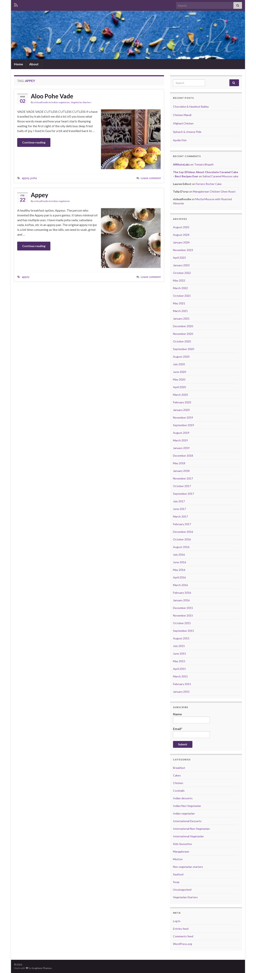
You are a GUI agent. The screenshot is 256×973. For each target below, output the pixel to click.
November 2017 (183, 478)
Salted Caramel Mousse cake (220, 176)
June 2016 (179, 562)
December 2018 (183, 455)
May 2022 (179, 280)
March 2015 (180, 676)
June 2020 (179, 371)
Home (18, 64)
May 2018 (179, 463)
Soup (176, 882)
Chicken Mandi (182, 115)
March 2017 (180, 516)
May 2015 (179, 661)
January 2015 (181, 691)
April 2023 (179, 257)
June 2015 (179, 653)
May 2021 (179, 303)
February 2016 (182, 592)
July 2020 (179, 364)
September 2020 (183, 349)
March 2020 (180, 394)
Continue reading (33, 142)
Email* (191, 732)
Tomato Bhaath (204, 164)
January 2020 (181, 410)
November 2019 (183, 417)
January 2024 (181, 242)
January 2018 (181, 470)
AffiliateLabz (181, 164)
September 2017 (183, 493)
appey (25, 178)
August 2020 (181, 356)
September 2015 (183, 630)
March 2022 (180, 288)
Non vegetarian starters (188, 866)
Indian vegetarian (60, 102)
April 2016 (179, 577)
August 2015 (181, 638)
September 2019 (183, 425)
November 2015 (183, 615)
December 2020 (183, 326)
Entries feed (180, 928)
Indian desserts (183, 798)
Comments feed (183, 936)
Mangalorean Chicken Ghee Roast (214, 191)
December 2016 (183, 531)
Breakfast (179, 767)
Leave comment (151, 178)
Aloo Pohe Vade (52, 96)
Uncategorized (182, 889)
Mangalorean (181, 851)
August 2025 (181, 227)
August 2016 (181, 547)
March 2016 (180, 585)
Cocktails (179, 790)
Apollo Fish (180, 140)
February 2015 (182, 684)
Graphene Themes (42, 968)
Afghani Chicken (183, 123)
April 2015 (179, 668)
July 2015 (179, 646)
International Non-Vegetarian (191, 828)
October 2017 (182, 486)
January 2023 (181, 265)
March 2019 (180, 440)
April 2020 (179, 387)
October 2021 (182, 295)
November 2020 (183, 333)
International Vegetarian (188, 836)
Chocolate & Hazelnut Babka (191, 106)
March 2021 (180, 311)
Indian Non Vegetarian (187, 805)
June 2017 (179, 509)
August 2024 (181, 234)
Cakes (177, 775)
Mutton (178, 859)
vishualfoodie (41, 102)
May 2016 (179, 569)
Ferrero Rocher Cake (209, 184)
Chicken (178, 783)
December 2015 (183, 608)
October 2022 (182, 273)
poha (33, 178)
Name (191, 717)
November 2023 (183, 250)
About (34, 64)
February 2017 (182, 524)
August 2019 (181, 432)
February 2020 (182, 402)
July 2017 (179, 501)
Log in (176, 921)
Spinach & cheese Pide (187, 131)
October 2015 (182, 623)
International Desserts (187, 821)
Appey (39, 194)
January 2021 (181, 318)
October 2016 (182, 539)
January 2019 (181, 448)
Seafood (178, 874)
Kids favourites (182, 844)
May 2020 (179, 379)
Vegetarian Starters (81, 102)
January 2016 (181, 600)
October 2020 (182, 341)
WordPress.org (182, 944)
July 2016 (179, 554)
